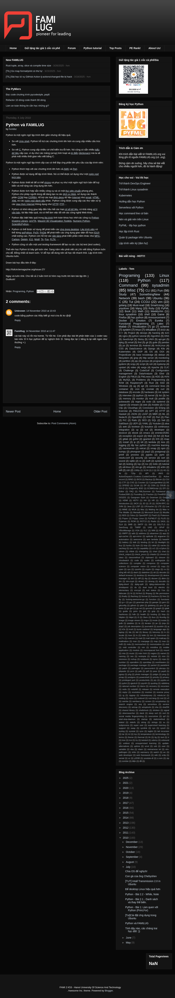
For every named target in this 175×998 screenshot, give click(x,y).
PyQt (35, 232)
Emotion (140, 320)
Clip (121, 408)
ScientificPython (20, 224)
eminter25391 (162, 433)
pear (155, 671)
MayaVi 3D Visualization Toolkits (55, 221)
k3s (123, 629)
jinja (164, 623)
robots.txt (161, 695)
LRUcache (149, 506)
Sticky (141, 339)
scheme (164, 326)
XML (14, 200)
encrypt (137, 590)
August (130, 862)
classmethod (134, 557)
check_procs (140, 554)
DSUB (163, 485)
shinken (156, 710)
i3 (138, 617)
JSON (134, 414)
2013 (126, 822)
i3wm (145, 617)
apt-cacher (124, 536)
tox (146, 464)
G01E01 (122, 497)
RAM (121, 383)
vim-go (138, 467)
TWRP (138, 527)
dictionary (84, 153)
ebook (135, 433)
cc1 (153, 548)
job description (134, 626)
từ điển (74, 153)
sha (156, 707)
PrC (125, 420)
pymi (162, 455)
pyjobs (149, 455)
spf (164, 716)
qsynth (144, 683)
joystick (160, 626)
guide (125, 611)
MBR (155, 414)
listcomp (156, 632)
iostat (163, 620)
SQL (154, 420)
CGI (167, 479)
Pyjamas (123, 521)
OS (151, 351)
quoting (154, 683)
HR (153, 500)
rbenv (142, 686)
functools (165, 599)
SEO (144, 420)
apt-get (162, 339)
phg (129, 674)
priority (156, 677)
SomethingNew (149, 294)
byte (138, 545)
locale (121, 635)
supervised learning (157, 725)
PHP (149, 417)
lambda (152, 442)
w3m (163, 467)
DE (167, 482)
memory (127, 398)
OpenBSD (137, 417)
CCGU (145, 302)
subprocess (124, 725)
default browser (126, 575)
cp (137, 430)
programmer (159, 361)
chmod (163, 554)
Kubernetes (125, 195)
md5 (121, 644)
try (137, 740)
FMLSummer (145, 491)
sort (163, 458)
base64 (165, 539)
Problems (141, 380)
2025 (126, 777)
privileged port (128, 680)
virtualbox (150, 329)
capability (144, 548)
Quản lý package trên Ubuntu (135, 237)
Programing (19, 291)
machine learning (160, 445)
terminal (134, 345)
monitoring (163, 358)
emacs (146, 433)
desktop (140, 575)
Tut (131, 302)
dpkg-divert (124, 584)
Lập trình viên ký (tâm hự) (133, 243)
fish (158, 436)
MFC (97, 236)
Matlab (123, 326)
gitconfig (123, 605)
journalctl (149, 626)
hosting (153, 614)
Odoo (132, 515)
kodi (131, 629)
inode (155, 620)
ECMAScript (152, 488)
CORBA (32, 197)
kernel (151, 395)
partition (126, 361)
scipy (133, 364)
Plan (167, 417)
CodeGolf (144, 370)
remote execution (161, 689)
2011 (126, 832)
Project (131, 333)
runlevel (141, 698)
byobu (129, 545)
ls (137, 635)
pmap (121, 677)
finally (124, 596)
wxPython (27, 232)
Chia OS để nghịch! (136, 871)
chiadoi (153, 554)
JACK (136, 503)
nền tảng (56, 236)
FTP (62, 204)
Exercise (123, 411)
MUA (134, 509)
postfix (162, 398)
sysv (141, 731)
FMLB (134, 376)
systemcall (160, 461)
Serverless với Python (131, 207)
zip (168, 758)
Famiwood (160, 491)
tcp (135, 734)
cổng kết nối (124, 572)
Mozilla (166, 512)
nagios (154, 653)
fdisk (150, 436)
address (142, 533)
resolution (136, 692)
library (145, 632)
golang (123, 305)
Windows (123, 386)
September (132, 856)
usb (155, 746)
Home (13, 48)
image (121, 620)
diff (139, 578)
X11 (31, 239)
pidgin (155, 674)
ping (164, 674)
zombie (125, 761)
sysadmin (160, 285)
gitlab (125, 439)
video (133, 367)
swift (148, 461)
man (135, 641)
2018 (126, 797)
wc (164, 752)
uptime (137, 746)
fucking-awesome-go (135, 599)
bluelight (162, 542)
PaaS (154, 515)
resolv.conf (124, 458)
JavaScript (127, 339)
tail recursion (163, 731)
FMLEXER (138, 411)
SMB (130, 524)
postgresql (160, 451)
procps (145, 361)
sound (122, 461)
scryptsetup (160, 701)
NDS (124, 515)
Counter (141, 482)
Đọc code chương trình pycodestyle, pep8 (28, 94)
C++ (121, 333)
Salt (163, 420)
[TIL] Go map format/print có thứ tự (24, 71)
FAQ (131, 491)
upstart (122, 367)
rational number (129, 686)
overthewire (160, 662)
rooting (122, 698)
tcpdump (161, 364)
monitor (140, 398)
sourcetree (153, 716)
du (136, 587)
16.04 (146, 470)
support (122, 728)
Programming (158, 380)
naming (122, 656)
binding (144, 542)
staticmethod (159, 719)
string (143, 722)
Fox (47, 239)
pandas (165, 342)
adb (133, 533)
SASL (163, 521)
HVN (166, 376)
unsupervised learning (145, 743)
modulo (136, 650)
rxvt (161, 698)
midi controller (129, 647)
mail (140, 638)
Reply (18, 320)
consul (153, 566)
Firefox (123, 317)
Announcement (156, 317)
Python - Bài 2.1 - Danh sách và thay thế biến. (141, 901)
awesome (137, 539)
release (145, 689)
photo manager (142, 674)
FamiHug (20, 331)
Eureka (159, 320)
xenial (121, 758)
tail (120, 464)
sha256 (165, 707)
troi (130, 740)
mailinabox (124, 641)
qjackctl (134, 683)
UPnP (161, 527)
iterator (148, 623)
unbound (165, 740)
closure (162, 557)
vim (160, 302)
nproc (155, 659)
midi (167, 644)
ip (135, 442)
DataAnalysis (146, 373)
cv (165, 569)
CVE (132, 482)
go (153, 326)
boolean (136, 426)
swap (133, 728)
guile (155, 342)
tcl (129, 734)
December (132, 841)
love (130, 635)
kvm (167, 333)
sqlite (132, 461)
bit (153, 542)
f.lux (163, 590)
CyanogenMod (155, 482)
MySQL (127, 380)
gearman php (142, 602)
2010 (126, 837)
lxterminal (161, 635)
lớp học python (139, 445)
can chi (133, 548)
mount (166, 650)
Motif (37, 239)
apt (142, 386)
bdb (134, 542)
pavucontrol (149, 668)
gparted (147, 439)
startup (144, 719)
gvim (135, 611)
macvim (131, 638)
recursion (165, 686)
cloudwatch (124, 560)
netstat (154, 656)
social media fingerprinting (131, 716)
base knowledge (144, 355)
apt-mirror (137, 536)
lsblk (144, 635)
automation (124, 539)
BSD (163, 330)
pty (155, 680)
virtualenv (151, 467)
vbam (140, 749)
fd (131, 593)
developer (159, 430)
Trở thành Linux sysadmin (133, 189)
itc (139, 623)
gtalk (167, 608)
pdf (147, 671)
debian (161, 355)
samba (125, 701)
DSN (153, 485)
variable (122, 749)
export (140, 436)
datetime (146, 572)
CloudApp (133, 408)
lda (130, 632)
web (145, 405)
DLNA (136, 485)
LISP (138, 506)
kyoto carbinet (143, 629)
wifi (120, 470)
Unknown (20, 310)
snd (164, 713)
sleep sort (153, 713)
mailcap (162, 638)
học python (137, 317)
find (139, 342)
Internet (76, 197)
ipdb (121, 623)
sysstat (132, 731)
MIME (124, 509)
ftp (120, 599)
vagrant (123, 405)
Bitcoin (159, 479)
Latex (160, 323)
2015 (126, 812)
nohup (134, 659)
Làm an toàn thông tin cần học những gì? (27, 105)
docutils (162, 581)
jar (156, 623)
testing (129, 464)
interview (127, 395)
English (122, 376)
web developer (125, 755)
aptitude (149, 536)
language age (159, 629)
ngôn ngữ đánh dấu (35, 200)
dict (132, 578)
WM (153, 530)
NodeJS (123, 417)
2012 (126, 827)
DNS (166, 336)
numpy (122, 451)
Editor (121, 491)
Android (146, 345)
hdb (134, 614)
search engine (126, 704)
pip (136, 361)
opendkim (134, 662)
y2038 (137, 758)
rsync (131, 698)
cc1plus (162, 548)
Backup (148, 479)
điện (134, 761)
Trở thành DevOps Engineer (135, 183)
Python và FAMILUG (137, 923)
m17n (121, 638)
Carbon (16, 239)
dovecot (123, 433)
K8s (163, 348)
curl (162, 389)
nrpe (164, 659)
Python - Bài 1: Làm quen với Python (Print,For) (141, 909)
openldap (147, 662)
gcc (130, 602)
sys (153, 728)
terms (121, 737)
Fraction (149, 494)
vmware (135, 405)
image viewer (134, 620)
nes (132, 656)
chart (155, 551)
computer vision (138, 566)
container (123, 389)
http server (148, 358)
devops (143, 333)
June (129, 937)
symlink (143, 728)
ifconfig (163, 617)
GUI (96, 232)
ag (134, 386)
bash (141, 298)
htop (164, 614)
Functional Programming (134, 323)
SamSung (123, 527)
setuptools (146, 707)
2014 (126, 817)
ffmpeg (149, 593)
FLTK (53, 239)
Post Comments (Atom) (63, 423)
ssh (151, 364)
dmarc (141, 581)
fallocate (123, 593)
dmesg (151, 581)
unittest (126, 743)
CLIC (166, 367)
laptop (121, 632)
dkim (164, 578)
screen (148, 701)
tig (156, 737)
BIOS (139, 479)
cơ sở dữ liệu (71, 209)
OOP (140, 351)
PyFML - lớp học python (132, 225)
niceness (123, 659)
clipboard (149, 557)
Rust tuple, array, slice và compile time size (28, 65)
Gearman (154, 497)
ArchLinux (160, 345)
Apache (155, 367)
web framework (143, 755)
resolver (148, 692)
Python (30, 291)
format (144, 596)
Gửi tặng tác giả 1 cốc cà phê (42, 48)
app (164, 533)
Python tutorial (93, 48)
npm (163, 448)
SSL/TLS (161, 524)
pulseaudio (124, 401)
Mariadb (137, 512)
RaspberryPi (136, 383)
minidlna (154, 647)
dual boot (147, 587)
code (136, 560)
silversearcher (128, 713)
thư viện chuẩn (73, 190)
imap (166, 439)
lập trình (48, 217)
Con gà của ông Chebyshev (141, 876)
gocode (149, 608)
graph (158, 608)
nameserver (129, 448)
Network (124, 298)
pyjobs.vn (165, 680)
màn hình (142, 653)
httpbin (122, 617)
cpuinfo (138, 569)
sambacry (136, 701)
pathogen (136, 668)
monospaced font (151, 650)
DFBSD (125, 485)
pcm (132, 671)
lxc (167, 395)
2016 (126, 807)
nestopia (142, 656)
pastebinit (164, 665)
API (147, 473)
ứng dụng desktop (69, 229)
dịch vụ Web (69, 194)
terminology (160, 734)
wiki (156, 755)
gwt (144, 611)
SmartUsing (157, 305)
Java (129, 506)
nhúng (47, 182)
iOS (158, 439)
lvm (151, 635)
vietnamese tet (154, 749)
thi (149, 737)
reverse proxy (162, 692)
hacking (156, 333)
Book (128, 311)
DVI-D (121, 488)
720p (133, 473)
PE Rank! (135, 48)
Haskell (122, 414)
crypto (148, 569)
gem (164, 602)
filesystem (124, 358)
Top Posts (115, 48)
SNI (150, 524)
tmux (138, 329)
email (88, 197)
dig (146, 578)
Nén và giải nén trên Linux (133, 219)
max (164, 641)
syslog (122, 731)
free (164, 596)
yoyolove (124, 308)
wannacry (144, 752)
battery (125, 542)
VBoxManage (125, 530)
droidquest (123, 587)
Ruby (152, 308)
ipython (140, 395)
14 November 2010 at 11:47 (40, 331)
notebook (145, 659)
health (143, 614)
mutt (151, 398)
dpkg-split (139, 584)
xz (129, 758)
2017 (126, 802)
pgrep (121, 674)
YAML (145, 423)
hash (163, 611)
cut (146, 430)
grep (136, 358)
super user (139, 725)
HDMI (125, 500)
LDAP (145, 414)
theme (131, 737)
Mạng (139, 308)
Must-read (138, 305)
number (122, 662)
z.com (160, 758)
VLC (145, 530)
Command (128, 285)
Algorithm (155, 336)
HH (145, 500)
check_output (125, 554)
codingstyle (160, 560)
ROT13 (143, 521)
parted (154, 665)
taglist (150, 731)
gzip (153, 611)
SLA (121, 524)
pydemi (122, 364)
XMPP (125, 533)
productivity (144, 680)
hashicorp (123, 614)
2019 (126, 792)
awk (125, 426)
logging (122, 445)
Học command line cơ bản (133, 213)
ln (165, 632)
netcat (142, 448)
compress (151, 563)
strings (154, 722)
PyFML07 (152, 518)
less (163, 442)
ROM (133, 521)
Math (140, 311)
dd (154, 572)
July (128, 866)
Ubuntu (157, 298)
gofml (136, 439)
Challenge (128, 370)
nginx (125, 336)
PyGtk (43, 232)
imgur (146, 620)
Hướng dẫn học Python (132, 201)
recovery (153, 686)
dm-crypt (130, 581)
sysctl (163, 728)
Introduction (124, 503)
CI (164, 405)
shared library (128, 710)
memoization (155, 644)
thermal (141, 737)
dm (120, 581)
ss (140, 461)
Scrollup (170, 495)
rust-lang (152, 698)
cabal (153, 545)
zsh (128, 470)
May (128, 942)
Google (166, 497)
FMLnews (146, 376)
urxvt (147, 746)
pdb (140, 671)
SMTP (140, 524)
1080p (137, 470)
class (121, 557)
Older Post (100, 411)
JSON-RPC (160, 503)
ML (164, 414)
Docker (123, 320)
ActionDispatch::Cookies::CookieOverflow (137, 476)
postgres (132, 677)
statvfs (133, 722)
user (164, 746)
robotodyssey (146, 695)
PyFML (165, 308)
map (156, 641)
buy (120, 545)
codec (147, 560)
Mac (142, 509)
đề (141, 761)
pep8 (163, 671)
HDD (157, 376)
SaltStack (124, 423)
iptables (130, 623)
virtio (134, 752)
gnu (161, 605)
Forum (72, 48)
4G (164, 470)
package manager (139, 665)
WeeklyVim (157, 311)
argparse (162, 536)
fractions (155, 596)
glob (142, 605)
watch (156, 752)
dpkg (121, 342)
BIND (130, 479)
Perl (75, 169)
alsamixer (154, 533)
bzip (145, 545)
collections (123, 563)
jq (168, 626)
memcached (140, 644)
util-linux (126, 467)
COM (20, 197)
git (147, 342)
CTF (124, 482)
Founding (138, 494)
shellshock (143, 710)
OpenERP (143, 515)
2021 (126, 782)
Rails (134, 420)
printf (121, 455)
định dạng (58, 197)
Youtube (156, 423)
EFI (164, 488)
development (154, 575)
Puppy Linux (138, 518)
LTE (160, 506)
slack (141, 713)
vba (132, 749)
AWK (66, 169)
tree (123, 740)
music (132, 653)
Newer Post (13, 411)
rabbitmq (165, 683)
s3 (168, 698)
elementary (124, 590)
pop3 (147, 451)
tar (123, 734)
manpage (145, 641)
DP (145, 485)
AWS (160, 473)
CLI (147, 290)
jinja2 (121, 626)
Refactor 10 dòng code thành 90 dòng (26, 100)
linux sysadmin (128, 314)
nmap (153, 448)
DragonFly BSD (136, 488)
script (142, 364)
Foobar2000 (124, 494)
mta (123, 653)
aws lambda (152, 539)
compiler (137, 563)
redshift (134, 689)
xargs (144, 367)
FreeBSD (162, 494)
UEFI (135, 423)
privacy (166, 677)
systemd (161, 401)
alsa (167, 423)
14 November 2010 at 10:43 (41, 310)
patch (124, 668)
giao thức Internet (25, 204)
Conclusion (148, 408)
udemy (154, 740)
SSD (162, 383)
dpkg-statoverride (157, 584)
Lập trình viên (87, 229)
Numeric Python (81, 221)
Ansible (155, 405)
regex (138, 401)
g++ (123, 602)
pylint (124, 683)
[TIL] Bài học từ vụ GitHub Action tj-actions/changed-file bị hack (39, 76)
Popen (125, 518)
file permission (162, 593)
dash (136, 572)
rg (123, 695)
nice (164, 656)
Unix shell (24, 141)
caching (122, 548)
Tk (42, 239)
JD (144, 503)
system (127, 329)
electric (161, 587)
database (123, 392)
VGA (137, 530)
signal (166, 710)
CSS (121, 348)
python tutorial (139, 336)
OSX (162, 351)
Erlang (162, 408)
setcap (135, 707)
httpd (131, 617)
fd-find (139, 593)
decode (162, 572)
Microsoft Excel (152, 512)
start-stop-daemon (127, 719)
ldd (137, 632)
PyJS (163, 518)
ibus (154, 617)
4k (120, 473)
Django (151, 348)
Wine (161, 530)
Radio (153, 521)
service (152, 458)
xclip (164, 755)
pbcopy (162, 668)
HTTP (55, 204)
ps (124, 345)
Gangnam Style (138, 497)
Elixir (161, 373)
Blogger (109, 990)
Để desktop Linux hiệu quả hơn (142, 889)
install (126, 442)
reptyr (125, 692)
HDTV (136, 500)
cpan (121, 569)
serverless (152, 704)
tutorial (165, 464)
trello (155, 464)
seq (140, 704)
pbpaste (122, 671)
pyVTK (32, 221)
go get (130, 608)
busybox (149, 426)
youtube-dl (148, 758)
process (135, 455)
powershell (144, 677)
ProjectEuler (125, 355)
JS (150, 503)
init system (163, 392)
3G (158, 470)
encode (136, 392)
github (133, 605)
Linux (164, 275)
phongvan (135, 451)
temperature (146, 734)
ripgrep (132, 695)
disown (154, 578)
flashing (134, 596)
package (123, 665)
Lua (167, 506)
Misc (131, 290)
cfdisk (131, 551)
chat (164, 551)
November (132, 847)
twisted (144, 740)
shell (147, 314)
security (139, 458)
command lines (157, 386)
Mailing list (153, 509)
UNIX (151, 339)
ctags (157, 569)
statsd (121, 722)
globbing (151, 605)
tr (168, 737)
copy (163, 566)
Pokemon (165, 515)
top (139, 464)
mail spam (150, 638)
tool (162, 737)
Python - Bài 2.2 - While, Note (142, 894)
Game (161, 314)
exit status (151, 590)
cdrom (122, 551)
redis (124, 689)
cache (163, 545)
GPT (151, 411)
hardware (149, 392)
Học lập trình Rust (129, 231)
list (160, 395)
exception (127, 436)
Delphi (24, 239)
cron (137, 389)
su (164, 722)
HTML (96, 197)
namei (163, 653)
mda (129, 644)
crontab (150, 389)
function (152, 599)
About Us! (154, 48)
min (143, 647)
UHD (150, 527)
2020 (126, 787)
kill (142, 442)
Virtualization (139, 326)
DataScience (135, 348)
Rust (151, 383)
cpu (129, 569)
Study (123, 294)
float (167, 436)
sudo (148, 401)
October (131, 851)
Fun (160, 290)
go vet (139, 608)
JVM (121, 506)
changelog (143, 551)
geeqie (155, 602)
